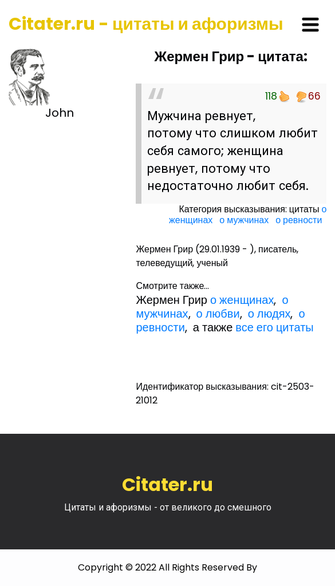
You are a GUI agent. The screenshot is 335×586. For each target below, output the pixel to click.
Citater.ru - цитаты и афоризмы (146, 24)
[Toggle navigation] (310, 24)
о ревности (298, 220)
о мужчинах (244, 220)
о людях (269, 314)
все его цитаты (274, 327)
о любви (218, 314)
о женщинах (242, 300)
